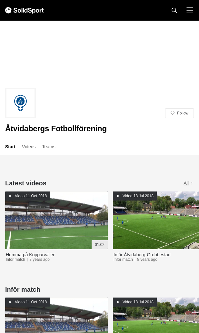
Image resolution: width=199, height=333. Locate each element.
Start (10, 146)
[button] (174, 10)
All (189, 183)
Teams (48, 146)
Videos (29, 146)
